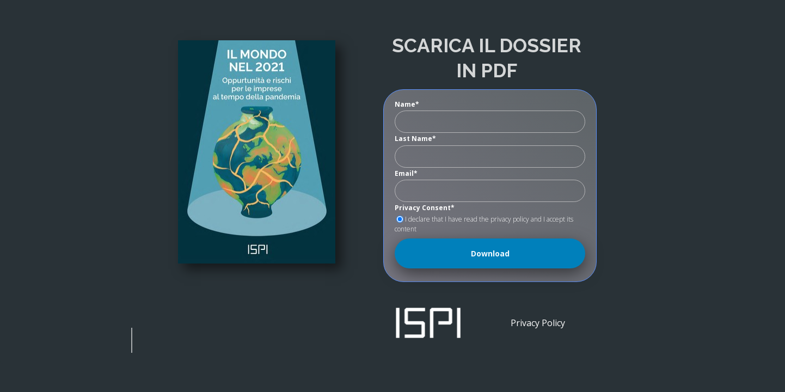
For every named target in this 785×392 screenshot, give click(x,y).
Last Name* (415, 139)
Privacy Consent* (425, 208)
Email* (406, 173)
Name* (407, 104)
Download (490, 253)
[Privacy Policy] (537, 322)
